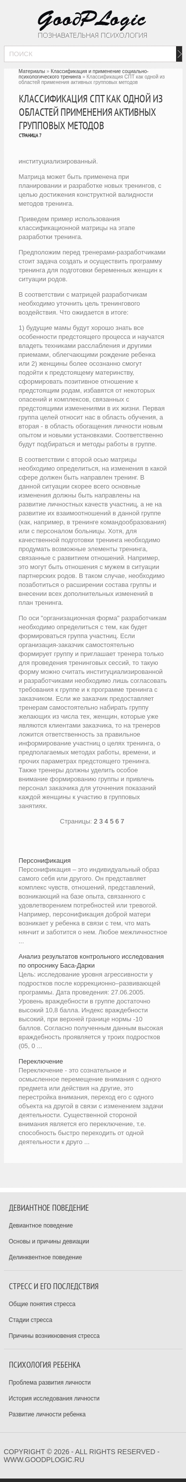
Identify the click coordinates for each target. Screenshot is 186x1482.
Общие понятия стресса (42, 1304)
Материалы (32, 71)
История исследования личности (54, 1398)
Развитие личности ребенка (47, 1414)
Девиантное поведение (41, 1225)
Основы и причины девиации (49, 1241)
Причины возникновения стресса (54, 1335)
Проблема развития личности (50, 1382)
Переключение (41, 1061)
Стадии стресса (31, 1320)
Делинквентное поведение (45, 1257)
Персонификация (45, 860)
